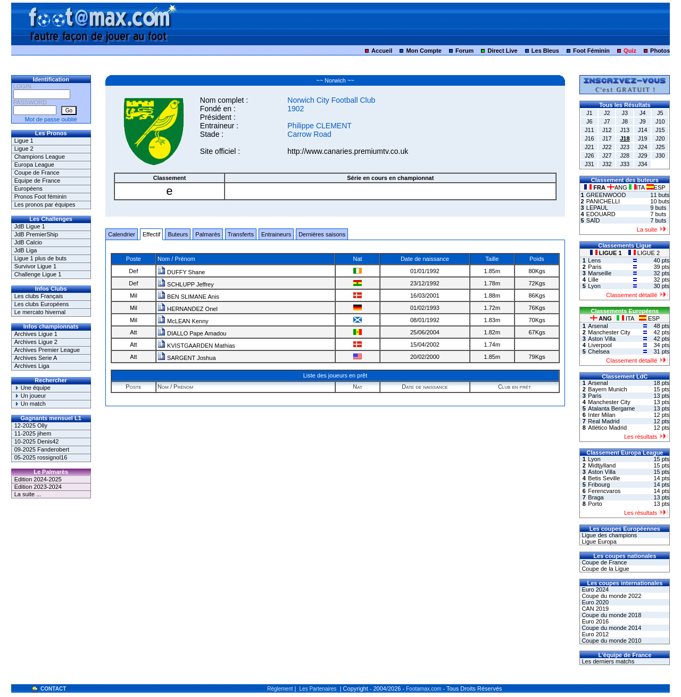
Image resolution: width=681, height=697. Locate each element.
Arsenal (598, 326)
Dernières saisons (321, 234)
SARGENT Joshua (186, 358)
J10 (660, 121)
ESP (656, 187)
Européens (28, 188)
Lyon (594, 286)
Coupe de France (37, 172)
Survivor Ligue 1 (35, 266)
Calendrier (121, 234)
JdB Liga (25, 250)
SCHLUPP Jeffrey (185, 284)
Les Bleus (545, 50)
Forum (464, 50)
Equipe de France (37, 180)
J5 (660, 113)
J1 (589, 113)
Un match (30, 403)
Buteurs (178, 234)
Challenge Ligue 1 (38, 274)
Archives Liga (31, 366)
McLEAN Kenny (183, 321)
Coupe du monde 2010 (610, 640)
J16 (589, 138)
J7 (607, 121)
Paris (594, 267)
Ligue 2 (24, 148)
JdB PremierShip (36, 234)
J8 (625, 121)
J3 (625, 113)
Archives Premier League (47, 350)
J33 (624, 164)
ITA (637, 187)
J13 (624, 130)
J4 (643, 113)
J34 (642, 164)
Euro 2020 (594, 602)
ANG (618, 187)
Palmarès (207, 234)
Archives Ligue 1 (35, 334)
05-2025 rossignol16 (41, 457)
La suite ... (27, 494)
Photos (660, 50)
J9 (643, 121)
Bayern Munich (607, 389)
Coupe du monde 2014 (610, 628)
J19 (642, 138)
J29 (642, 155)
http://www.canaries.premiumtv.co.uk (347, 151)
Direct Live (502, 50)
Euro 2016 (594, 621)
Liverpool (600, 345)
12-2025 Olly (30, 425)
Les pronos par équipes (45, 204)
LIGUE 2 (644, 253)
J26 (589, 155)
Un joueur (30, 395)
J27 (607, 155)
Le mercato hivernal (40, 312)
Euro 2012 (594, 634)
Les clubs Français (38, 296)
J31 (589, 164)
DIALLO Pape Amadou (191, 333)
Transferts (241, 234)
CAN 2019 (594, 608)
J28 (624, 155)
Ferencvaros (604, 491)
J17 (607, 138)
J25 (660, 147)
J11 (589, 130)
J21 (589, 147)
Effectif (151, 234)
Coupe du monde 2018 (610, 615)
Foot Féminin (591, 50)
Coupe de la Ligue (604, 568)
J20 (660, 138)
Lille (593, 279)
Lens (594, 260)
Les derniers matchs (607, 661)
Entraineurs (276, 234)
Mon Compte (424, 50)
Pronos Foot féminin (40, 196)
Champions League (39, 156)
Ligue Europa (598, 541)
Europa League (34, 164)
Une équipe (32, 387)
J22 (607, 147)
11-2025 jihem (33, 433)
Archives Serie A (35, 358)
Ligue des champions (608, 535)
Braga (595, 497)
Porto (595, 504)
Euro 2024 (594, 589)
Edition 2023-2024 (38, 486)
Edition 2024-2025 (38, 479)
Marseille (599, 273)
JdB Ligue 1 (29, 226)
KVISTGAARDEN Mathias (196, 345)
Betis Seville (604, 478)
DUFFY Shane (181, 272)
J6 (589, 121)
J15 (660, 130)
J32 (607, 164)
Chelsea (598, 351)
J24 (642, 147)
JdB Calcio (28, 242)
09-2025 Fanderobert (41, 449)
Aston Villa (602, 338)
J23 (624, 147)
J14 (642, 130)
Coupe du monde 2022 (610, 596)
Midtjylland (602, 465)
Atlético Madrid (607, 427)
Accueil (381, 50)
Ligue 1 (24, 140)
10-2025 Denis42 (36, 441)
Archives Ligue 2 (35, 342)
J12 (607, 130)
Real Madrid (603, 421)
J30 (660, 155)
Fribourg (599, 484)
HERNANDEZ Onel (187, 309)
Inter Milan (601, 415)
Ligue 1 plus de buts (40, 258)
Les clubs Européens (41, 304)
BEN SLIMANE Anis (188, 296)
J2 (607, 113)
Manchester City (609, 332)
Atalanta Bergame (611, 408)
